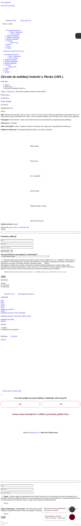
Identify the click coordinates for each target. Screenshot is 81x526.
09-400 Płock (5, 98)
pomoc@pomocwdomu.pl (24, 294)
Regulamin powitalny (7, 319)
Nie (20, 404)
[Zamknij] (1, 521)
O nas (2, 304)
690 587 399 (25, 227)
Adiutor (3, 91)
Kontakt (3, 321)
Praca (2, 301)
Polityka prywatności (7, 309)
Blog (2, 302)
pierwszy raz (36, 433)
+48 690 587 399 (8, 51)
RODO (3, 311)
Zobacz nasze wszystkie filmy (12, 391)
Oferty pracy (11, 91)
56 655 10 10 (16, 227)
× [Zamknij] (65, 508)
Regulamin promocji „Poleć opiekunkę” (13, 313)
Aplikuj (3, 229)
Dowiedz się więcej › (62, 272)
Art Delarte (12, 336)
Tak (60, 404)
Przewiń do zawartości (8, 6)
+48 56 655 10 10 (18, 51)
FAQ (2, 308)
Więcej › (6, 503)
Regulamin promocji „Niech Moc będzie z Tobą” (16, 316)
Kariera (3, 306)
